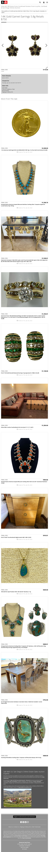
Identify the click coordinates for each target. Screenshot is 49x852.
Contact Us (16, 827)
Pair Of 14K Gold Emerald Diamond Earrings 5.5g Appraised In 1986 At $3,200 (20, 373)
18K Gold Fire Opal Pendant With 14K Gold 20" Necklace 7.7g (16, 591)
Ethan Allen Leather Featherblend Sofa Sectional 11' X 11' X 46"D (17, 427)
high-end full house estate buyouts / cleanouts (20, 780)
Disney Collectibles (37, 781)
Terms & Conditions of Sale (8, 89)
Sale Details (4, 87)
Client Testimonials (36, 827)
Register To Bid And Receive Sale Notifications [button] (24, 816)
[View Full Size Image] (46, 67)
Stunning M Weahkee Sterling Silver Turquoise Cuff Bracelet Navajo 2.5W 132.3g (21, 757)
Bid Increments (5, 90)
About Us (11, 827)
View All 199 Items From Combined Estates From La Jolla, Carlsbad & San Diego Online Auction (24, 7)
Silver (10, 781)
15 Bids (2, 71)
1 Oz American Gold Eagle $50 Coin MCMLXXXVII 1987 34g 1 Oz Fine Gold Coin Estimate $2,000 (24, 150)
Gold (8, 781)
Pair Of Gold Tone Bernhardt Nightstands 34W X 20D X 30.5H (16, 537)
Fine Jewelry (14, 781)
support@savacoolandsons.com (25, 787)
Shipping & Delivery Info (7, 92)
